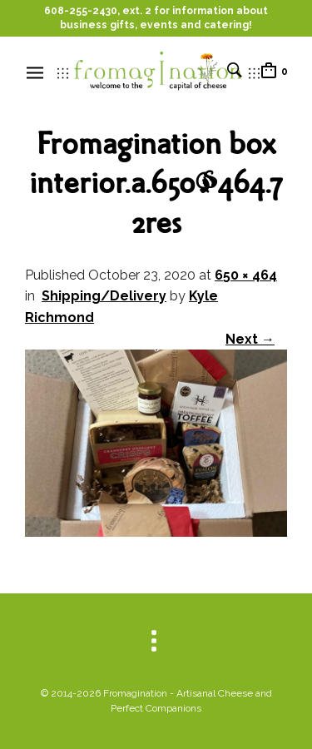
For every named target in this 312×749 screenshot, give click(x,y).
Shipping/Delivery (104, 296)
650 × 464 (246, 275)
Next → (250, 339)
